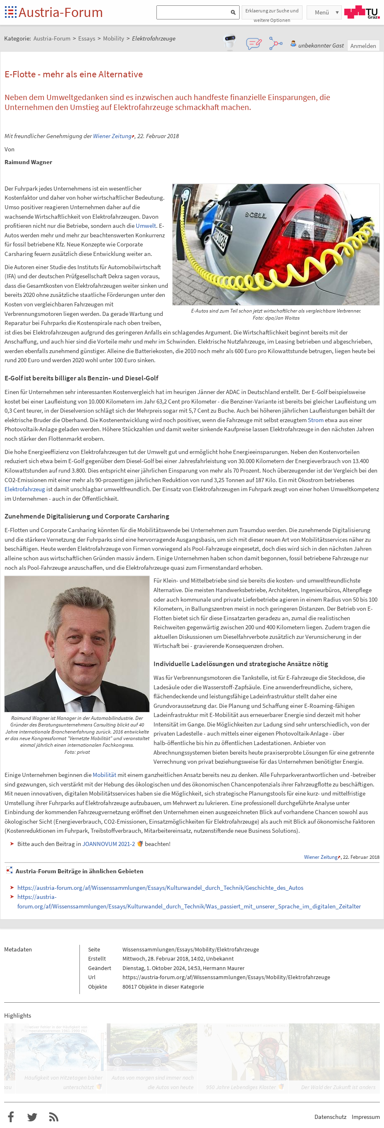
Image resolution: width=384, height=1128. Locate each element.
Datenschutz (330, 1117)
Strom (316, 420)
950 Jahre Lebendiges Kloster (241, 1087)
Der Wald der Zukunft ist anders (338, 1087)
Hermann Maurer (224, 968)
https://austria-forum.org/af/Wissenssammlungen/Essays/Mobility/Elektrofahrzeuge (226, 977)
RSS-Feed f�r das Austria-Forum (53, 1117)
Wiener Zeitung (112, 136)
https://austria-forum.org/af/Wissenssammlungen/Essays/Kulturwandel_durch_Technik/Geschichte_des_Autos (160, 887)
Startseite (11, 12)
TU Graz (362, 12)
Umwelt (146, 225)
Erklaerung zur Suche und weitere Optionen (272, 13)
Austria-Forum (61, 12)
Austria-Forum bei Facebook (10, 1117)
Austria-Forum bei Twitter (32, 1117)
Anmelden (363, 46)
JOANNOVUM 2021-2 (108, 844)
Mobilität (104, 775)
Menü (322, 12)
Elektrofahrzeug (25, 489)
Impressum (366, 1117)
